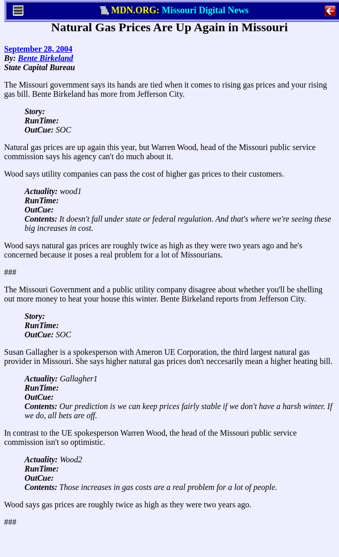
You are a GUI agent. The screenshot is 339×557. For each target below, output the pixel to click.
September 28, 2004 (38, 49)
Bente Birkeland (45, 58)
